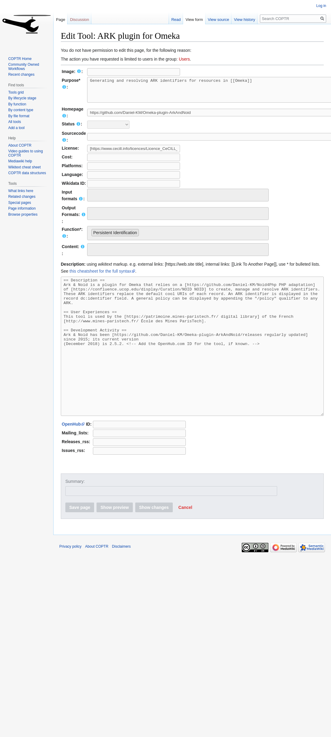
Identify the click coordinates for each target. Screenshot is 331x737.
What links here (20, 191)
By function (17, 104)
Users (184, 59)
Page (60, 19)
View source (215, 19)
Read (173, 19)
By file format (18, 116)
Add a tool (16, 128)
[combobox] (178, 199)
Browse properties (23, 214)
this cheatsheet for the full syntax (100, 275)
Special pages (19, 203)
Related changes (21, 196)
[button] (185, 539)
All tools (14, 122)
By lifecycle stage (22, 98)
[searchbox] (93, 198)
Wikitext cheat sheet (24, 167)
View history (241, 19)
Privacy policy (70, 578)
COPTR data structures (27, 173)
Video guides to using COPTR (25, 153)
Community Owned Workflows (23, 66)
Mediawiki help (20, 161)
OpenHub (71, 455)
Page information (22, 208)
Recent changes (21, 74)
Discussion (79, 19)
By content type (20, 110)
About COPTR (19, 145)
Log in (321, 6)
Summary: (75, 513)
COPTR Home (19, 59)
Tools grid (16, 92)
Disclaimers (121, 578)
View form (191, 19)
